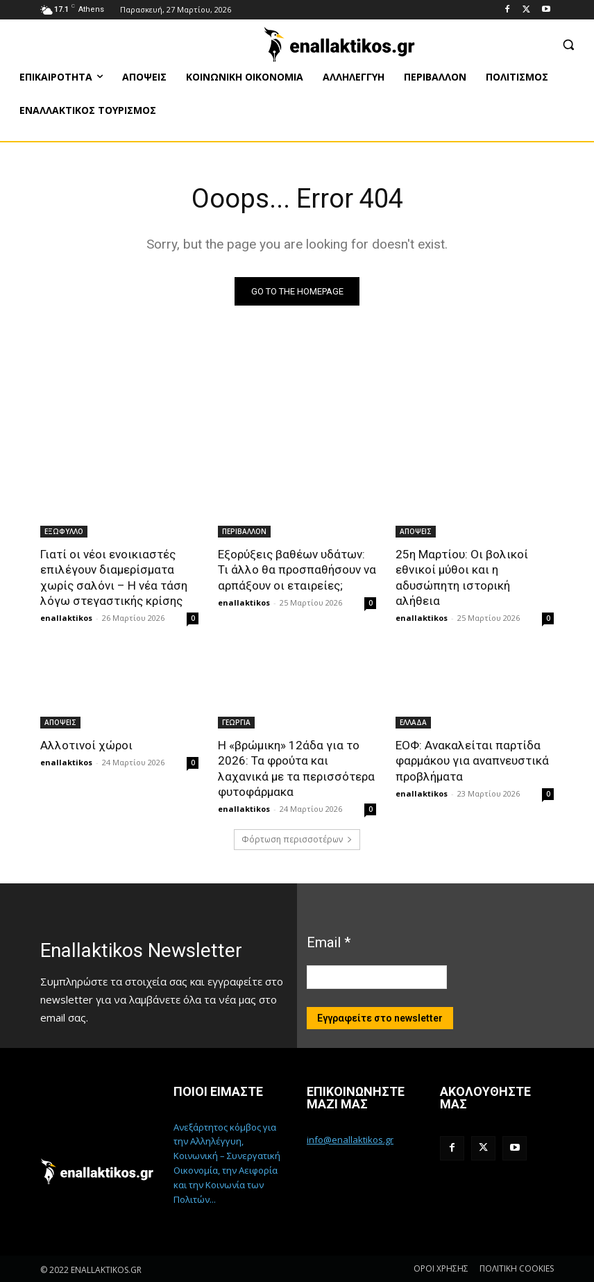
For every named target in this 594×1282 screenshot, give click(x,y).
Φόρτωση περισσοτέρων (297, 838)
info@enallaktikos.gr (350, 1139)
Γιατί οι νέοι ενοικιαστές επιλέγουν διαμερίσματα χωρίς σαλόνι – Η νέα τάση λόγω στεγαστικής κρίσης (112, 577)
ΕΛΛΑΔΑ (413, 721)
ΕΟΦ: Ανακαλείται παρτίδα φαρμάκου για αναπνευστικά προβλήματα (472, 760)
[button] (568, 44)
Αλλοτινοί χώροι (85, 744)
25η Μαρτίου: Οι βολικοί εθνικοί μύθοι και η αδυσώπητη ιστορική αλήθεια (461, 577)
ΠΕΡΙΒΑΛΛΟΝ (244, 531)
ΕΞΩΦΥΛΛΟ (63, 531)
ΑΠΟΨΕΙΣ (416, 531)
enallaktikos (66, 617)
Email (328, 941)
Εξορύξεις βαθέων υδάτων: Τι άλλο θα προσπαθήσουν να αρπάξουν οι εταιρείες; (296, 569)
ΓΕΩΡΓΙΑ (236, 721)
